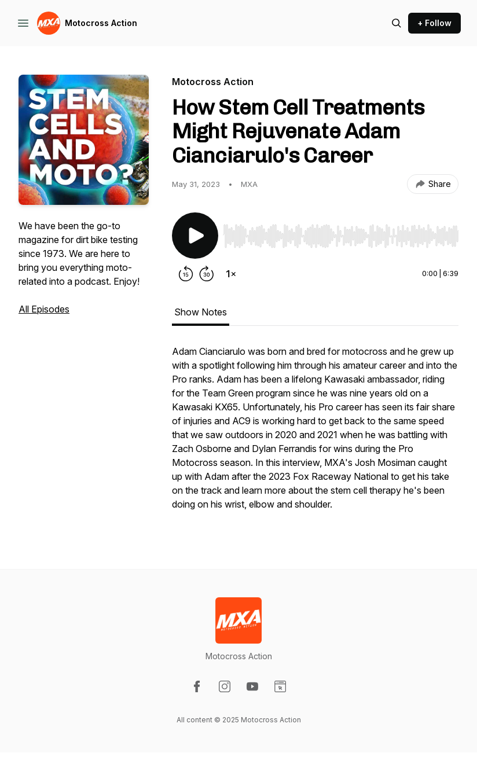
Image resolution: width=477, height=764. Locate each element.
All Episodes (44, 309)
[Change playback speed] (231, 274)
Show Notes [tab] (200, 312)
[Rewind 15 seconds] (186, 274)
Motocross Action (101, 23)
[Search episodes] (396, 23)
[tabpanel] (315, 433)
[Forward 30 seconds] (207, 274)
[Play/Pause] (195, 235)
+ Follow (434, 23)
